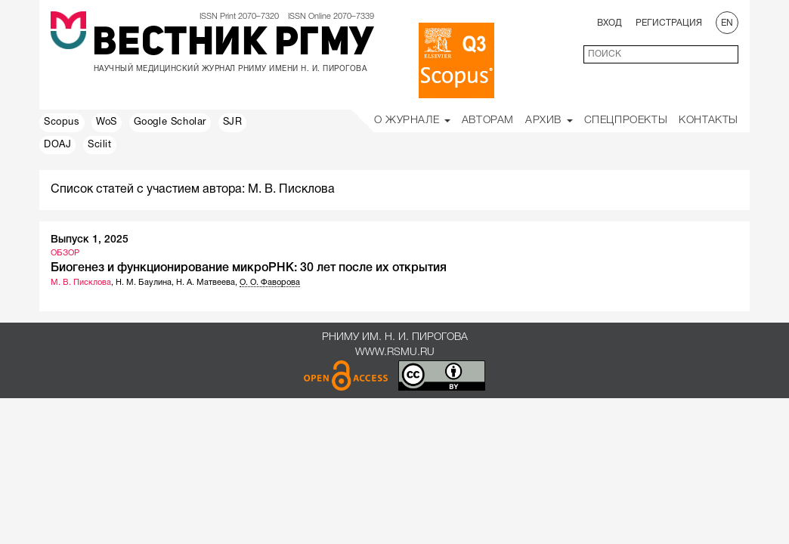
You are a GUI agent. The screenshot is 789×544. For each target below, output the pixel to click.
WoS (106, 122)
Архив (549, 120)
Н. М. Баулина (144, 282)
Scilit (100, 145)
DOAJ (57, 145)
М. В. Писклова (81, 282)
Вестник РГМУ (233, 44)
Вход (609, 23)
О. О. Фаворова (270, 282)
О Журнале (412, 120)
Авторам (488, 120)
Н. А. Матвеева (205, 282)
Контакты (708, 120)
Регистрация (669, 23)
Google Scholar (170, 122)
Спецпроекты (626, 120)
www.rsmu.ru (395, 352)
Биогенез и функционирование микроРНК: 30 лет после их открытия (249, 268)
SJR (233, 122)
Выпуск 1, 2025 (89, 240)
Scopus (62, 122)
